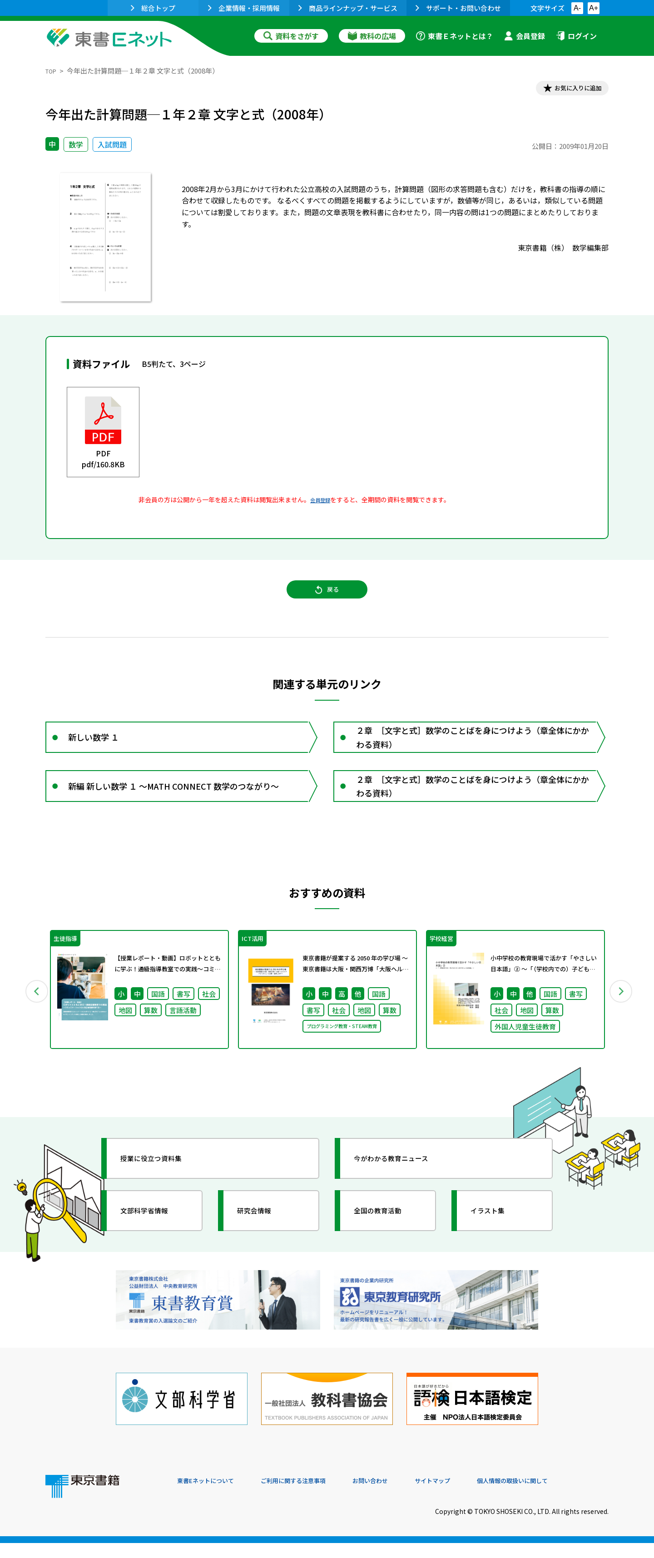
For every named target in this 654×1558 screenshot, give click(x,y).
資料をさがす (291, 35)
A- (577, 8)
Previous (32, 1020)
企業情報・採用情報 (244, 8)
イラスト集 (495, 1244)
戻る (327, 599)
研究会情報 (262, 1244)
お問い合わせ (402, 1496)
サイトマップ (473, 1496)
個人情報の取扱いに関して (565, 1496)
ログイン (576, 35)
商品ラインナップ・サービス (347, 8)
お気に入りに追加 (569, 89)
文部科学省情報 (153, 1244)
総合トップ (153, 8)
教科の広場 (372, 35)
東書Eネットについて (212, 1496)
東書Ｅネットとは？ (454, 35)
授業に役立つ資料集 (161, 1191)
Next (622, 1020)
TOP (52, 70)
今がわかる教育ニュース (403, 1191)
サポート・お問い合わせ (458, 8)
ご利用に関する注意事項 (314, 1496)
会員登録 (524, 35)
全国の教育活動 (387, 1244)
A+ (593, 8)
